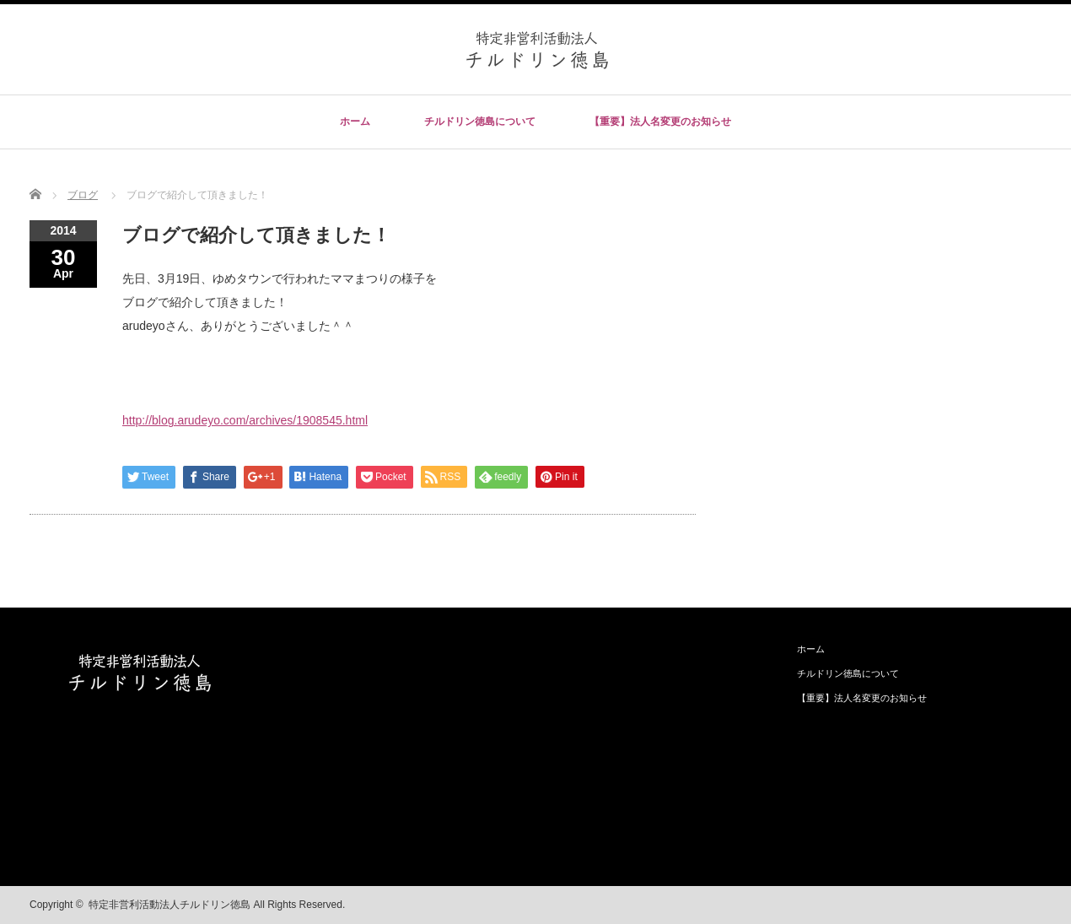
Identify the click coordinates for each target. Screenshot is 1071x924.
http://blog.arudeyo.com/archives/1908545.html (245, 420)
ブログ (82, 195)
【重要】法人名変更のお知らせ (660, 121)
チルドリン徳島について (480, 121)
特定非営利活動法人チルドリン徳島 (169, 904)
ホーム (355, 121)
